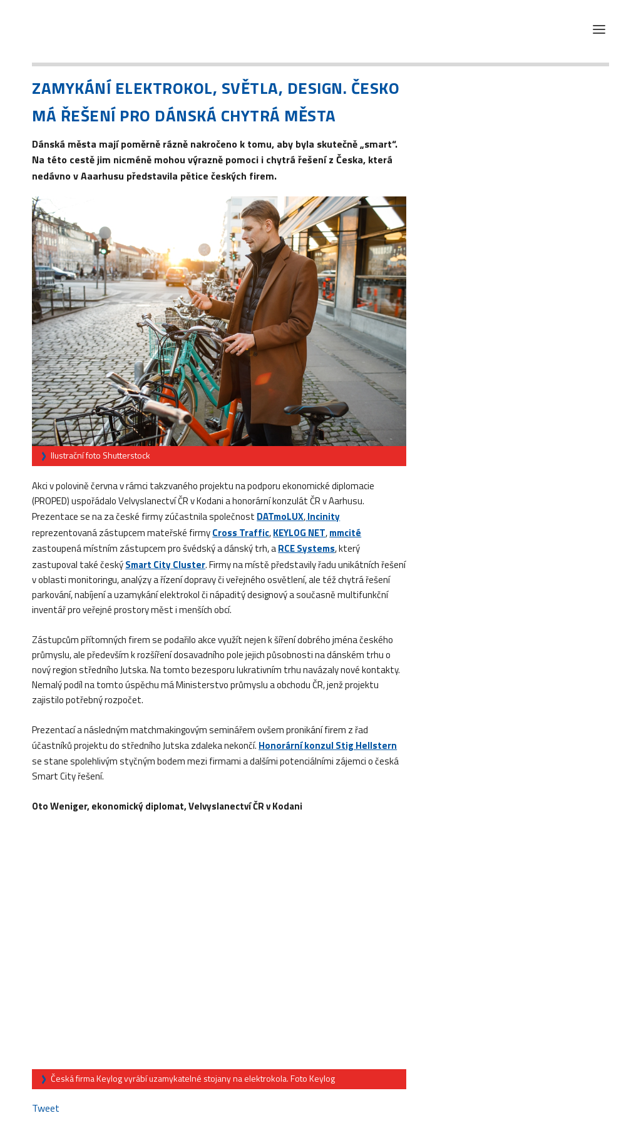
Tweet (45, 1107)
